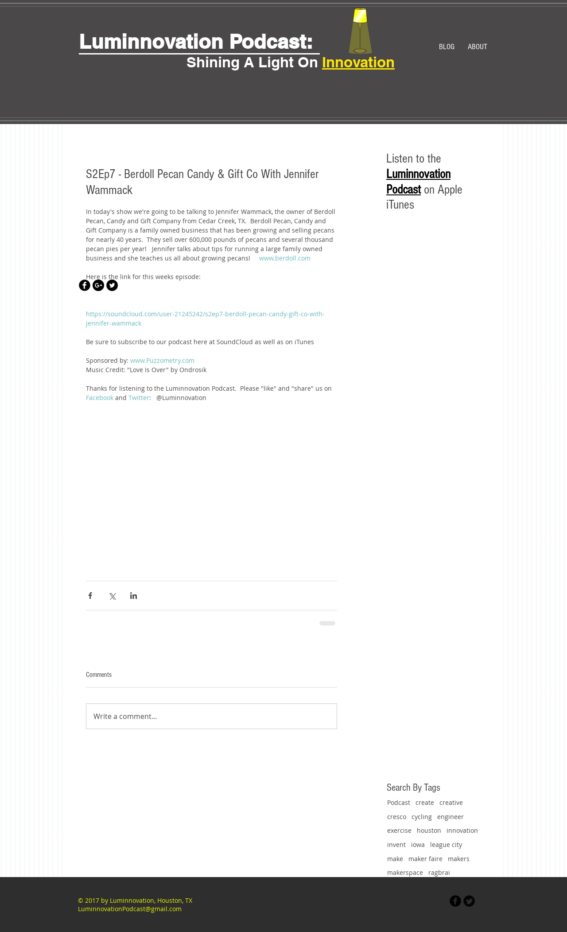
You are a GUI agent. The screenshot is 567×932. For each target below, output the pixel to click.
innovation (462, 830)
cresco (396, 816)
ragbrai (439, 872)
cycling (422, 816)
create (425, 802)
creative (451, 802)
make (395, 858)
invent (396, 844)
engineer (450, 816)
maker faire (425, 858)
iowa (418, 844)
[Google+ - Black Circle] (98, 285)
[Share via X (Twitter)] (112, 595)
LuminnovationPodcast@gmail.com (130, 909)
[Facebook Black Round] (84, 285)
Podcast (398, 802)
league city (446, 844)
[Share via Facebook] (90, 595)
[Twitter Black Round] (469, 901)
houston (429, 830)
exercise (399, 830)
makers (459, 858)
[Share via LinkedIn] (133, 595)
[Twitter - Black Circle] (112, 285)
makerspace (405, 872)
